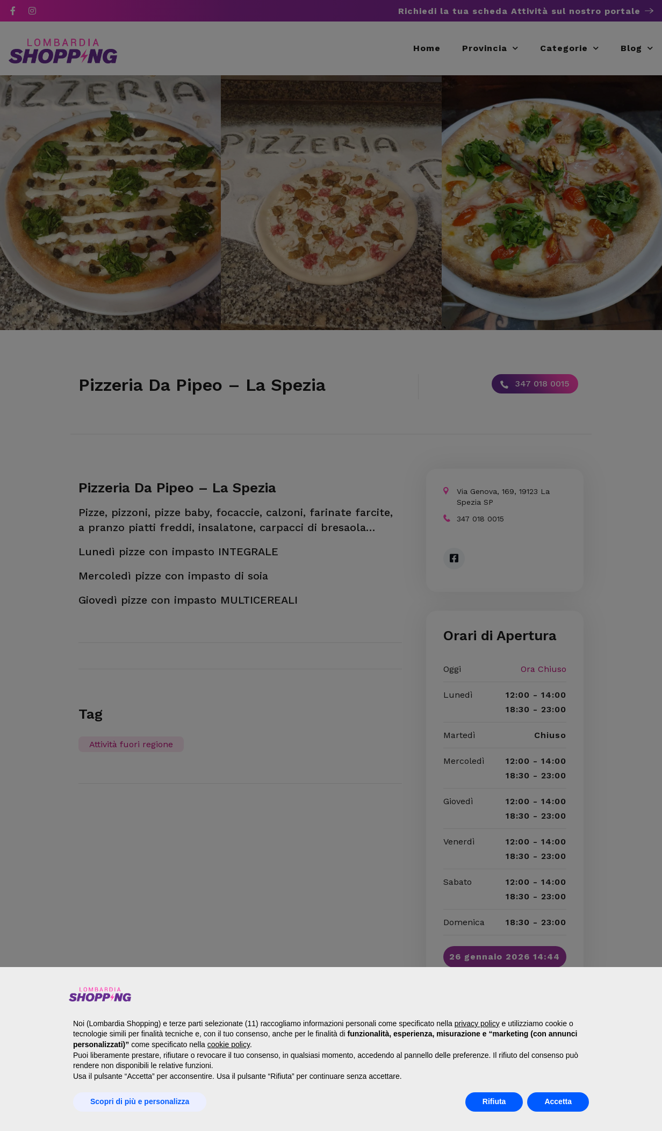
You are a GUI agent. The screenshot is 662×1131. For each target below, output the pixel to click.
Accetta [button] (558, 1101)
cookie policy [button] (228, 1044)
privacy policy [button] (477, 1023)
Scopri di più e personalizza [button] (139, 1101)
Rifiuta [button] (494, 1101)
